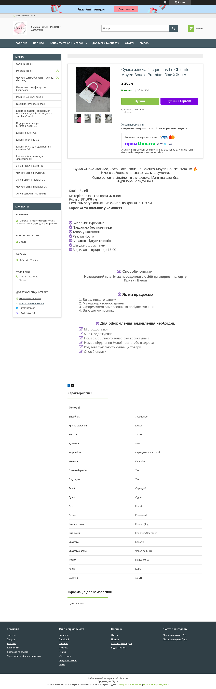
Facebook (64, 639)
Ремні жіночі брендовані (29, 97)
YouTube (63, 643)
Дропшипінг (13, 647)
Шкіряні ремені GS (26, 132)
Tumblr (62, 652)
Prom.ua (124, 678)
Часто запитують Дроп (175, 639)
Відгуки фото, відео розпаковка (24, 656)
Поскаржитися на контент (130, 684)
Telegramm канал (68, 660)
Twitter (62, 664)
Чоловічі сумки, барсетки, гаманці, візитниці (35, 79)
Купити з (179, 101)
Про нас (38, 43)
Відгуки (144, 43)
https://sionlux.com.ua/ (30, 298)
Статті (129, 43)
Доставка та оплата (105, 43)
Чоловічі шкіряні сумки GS (30, 172)
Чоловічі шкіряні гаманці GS (31, 186)
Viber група (65, 656)
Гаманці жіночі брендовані (30, 104)
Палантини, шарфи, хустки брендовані (31, 88)
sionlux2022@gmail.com (31, 303)
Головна (21, 43)
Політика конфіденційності (156, 684)
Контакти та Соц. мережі (66, 43)
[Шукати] (173, 28)
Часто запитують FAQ (174, 635)
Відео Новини (118, 647)
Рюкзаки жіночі (24, 70)
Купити (140, 101)
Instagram (64, 635)
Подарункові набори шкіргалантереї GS (27, 124)
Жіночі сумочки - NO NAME (31, 193)
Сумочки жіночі (24, 64)
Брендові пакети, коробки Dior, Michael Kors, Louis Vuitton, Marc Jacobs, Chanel (34, 113)
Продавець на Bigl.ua (108, 681)
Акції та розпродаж (121, 643)
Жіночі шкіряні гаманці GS (30, 179)
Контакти (11, 643)
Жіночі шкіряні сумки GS (29, 166)
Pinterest (63, 647)
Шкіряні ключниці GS (27, 139)
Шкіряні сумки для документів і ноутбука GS (33, 148)
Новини (115, 639)
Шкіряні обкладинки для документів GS (29, 157)
